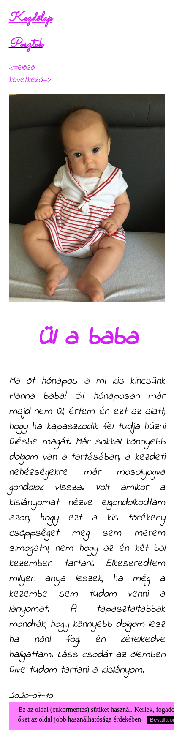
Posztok (26, 44)
